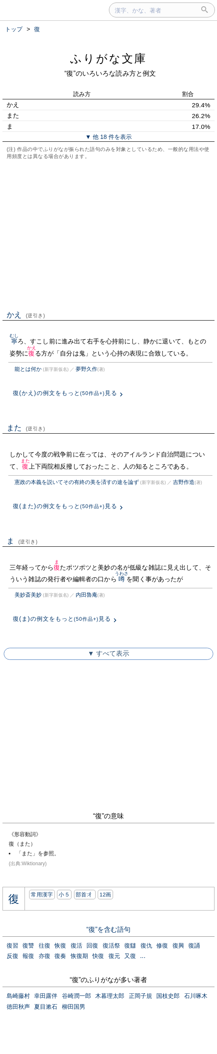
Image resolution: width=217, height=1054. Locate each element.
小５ (64, 894)
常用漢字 (42, 894)
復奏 (60, 956)
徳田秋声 (18, 1006)
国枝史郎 (168, 995)
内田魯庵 (86, 595)
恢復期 (79, 956)
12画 (105, 894)
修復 (162, 945)
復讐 (28, 945)
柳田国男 (73, 1006)
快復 (98, 956)
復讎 (130, 945)
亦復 (44, 956)
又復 (130, 956)
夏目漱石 (45, 1006)
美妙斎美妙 (28, 595)
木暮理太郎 (109, 995)
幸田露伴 (45, 995)
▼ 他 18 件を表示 (108, 136)
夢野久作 (86, 369)
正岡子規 (140, 995)
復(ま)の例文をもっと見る (62, 618)
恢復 (60, 945)
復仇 (146, 945)
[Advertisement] (108, 234)
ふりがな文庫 (108, 58)
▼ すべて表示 (108, 653)
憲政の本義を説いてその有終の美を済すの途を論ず (77, 482)
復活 (76, 945)
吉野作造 (184, 482)
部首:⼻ (85, 894)
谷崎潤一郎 (76, 995)
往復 (44, 945)
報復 (28, 956)
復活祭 (111, 945)
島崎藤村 (18, 995)
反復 (12, 956)
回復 (92, 945)
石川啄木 (195, 995)
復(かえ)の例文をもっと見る (65, 393)
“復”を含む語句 (108, 929)
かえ (26, 315)
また (26, 428)
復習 (12, 945)
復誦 (194, 945)
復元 (114, 956)
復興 (178, 945)
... (142, 955)
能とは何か (28, 369)
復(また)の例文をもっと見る (65, 506)
